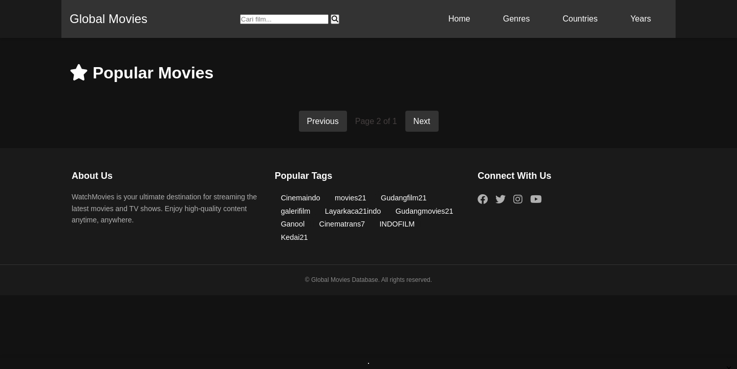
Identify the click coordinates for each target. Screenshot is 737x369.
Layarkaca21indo (353, 211)
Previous (323, 121)
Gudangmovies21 (424, 211)
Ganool (293, 224)
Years (641, 18)
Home (459, 18)
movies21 (350, 198)
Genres (516, 18)
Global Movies (108, 19)
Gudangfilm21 (404, 198)
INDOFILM (397, 224)
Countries (579, 18)
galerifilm (296, 211)
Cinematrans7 (342, 224)
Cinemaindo (300, 198)
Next (422, 121)
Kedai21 (294, 237)
